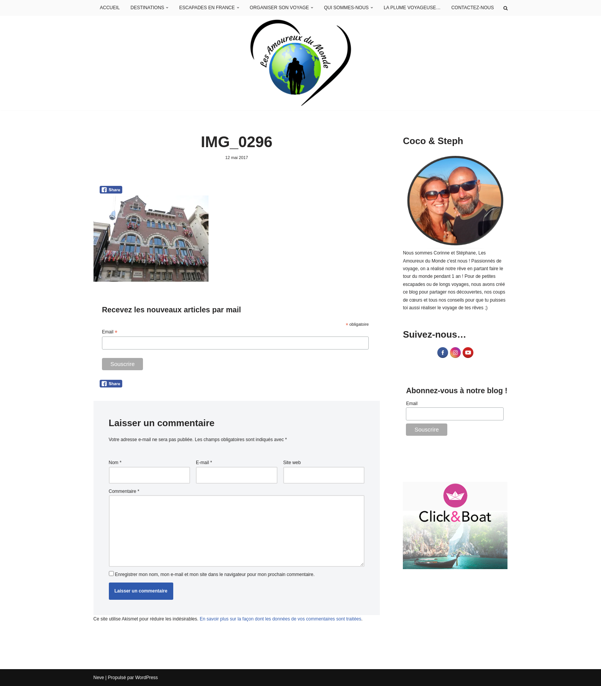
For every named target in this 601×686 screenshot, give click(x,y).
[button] (167, 8)
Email (109, 332)
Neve (99, 677)
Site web (292, 462)
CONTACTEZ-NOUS (472, 7)
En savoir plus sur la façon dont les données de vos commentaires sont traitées (280, 619)
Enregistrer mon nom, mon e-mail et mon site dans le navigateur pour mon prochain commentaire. (215, 574)
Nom (115, 462)
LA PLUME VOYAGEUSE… (412, 7)
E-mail (204, 462)
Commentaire (124, 491)
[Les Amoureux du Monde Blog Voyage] (301, 63)
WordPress (146, 677)
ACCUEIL (110, 7)
